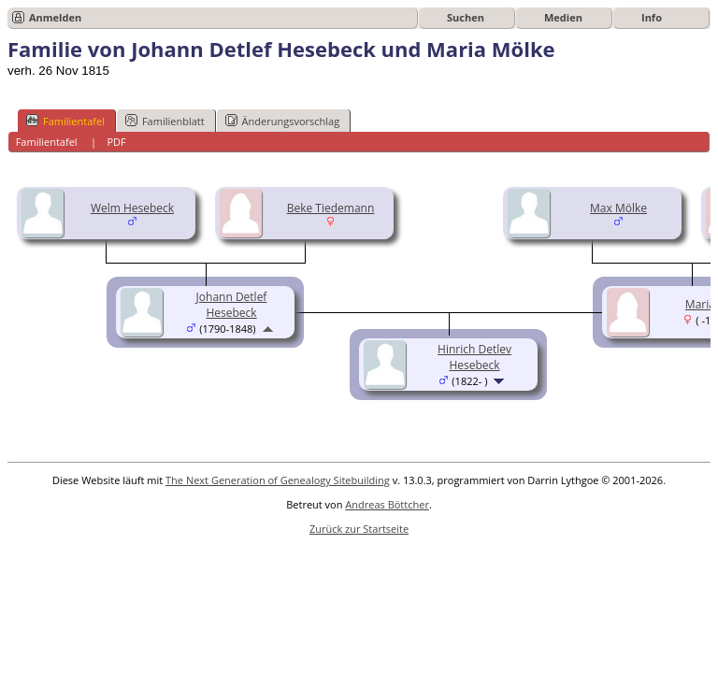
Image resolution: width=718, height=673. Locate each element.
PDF (116, 142)
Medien (563, 17)
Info (651, 17)
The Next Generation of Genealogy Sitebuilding (277, 480)
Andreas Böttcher (387, 504)
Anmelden (55, 17)
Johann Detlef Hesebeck (231, 305)
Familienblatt (165, 120)
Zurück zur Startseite (359, 529)
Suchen (465, 17)
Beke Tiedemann (331, 208)
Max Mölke (618, 208)
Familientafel (65, 120)
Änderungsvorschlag (282, 120)
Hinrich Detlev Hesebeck (474, 357)
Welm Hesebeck (132, 208)
